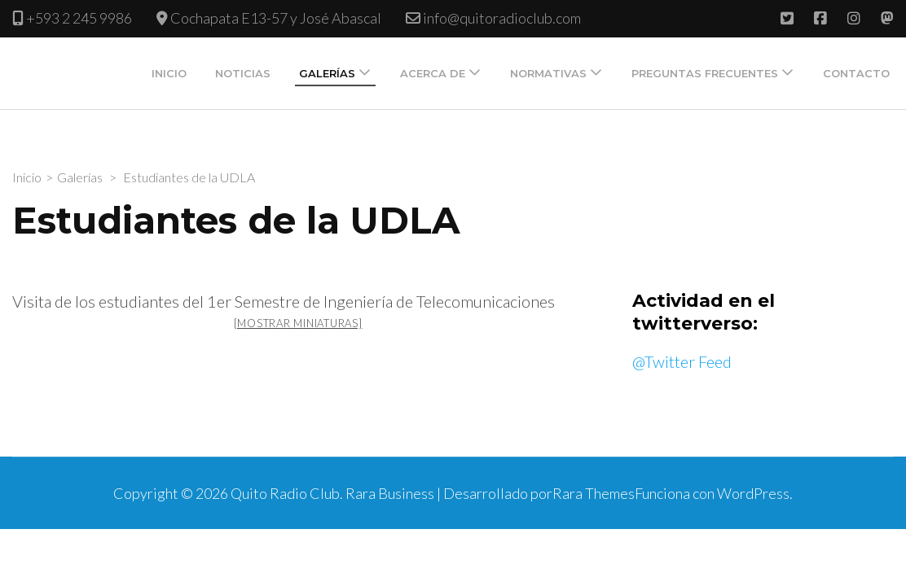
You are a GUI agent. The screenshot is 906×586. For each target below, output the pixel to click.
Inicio (169, 73)
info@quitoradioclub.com (502, 18)
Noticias (242, 73)
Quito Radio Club (285, 493)
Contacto (856, 73)
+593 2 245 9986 (79, 18)
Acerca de (432, 73)
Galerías (327, 73)
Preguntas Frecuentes (704, 73)
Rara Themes (593, 493)
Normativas (548, 73)
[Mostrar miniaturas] (298, 323)
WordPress (753, 493)
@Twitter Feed (682, 361)
